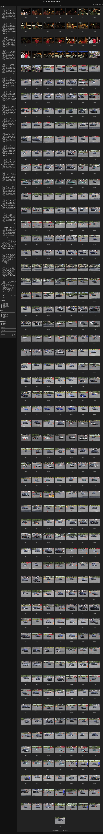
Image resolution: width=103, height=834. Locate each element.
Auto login (3, 333)
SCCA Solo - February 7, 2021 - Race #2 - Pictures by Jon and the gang (8, 127)
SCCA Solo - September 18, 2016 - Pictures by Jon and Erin (9, 274)
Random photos (6, 306)
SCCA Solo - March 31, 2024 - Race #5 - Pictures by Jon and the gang (8, 23)
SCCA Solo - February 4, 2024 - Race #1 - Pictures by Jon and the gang (8, 10)
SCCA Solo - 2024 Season (8, 8)
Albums (2, 6)
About (4, 317)
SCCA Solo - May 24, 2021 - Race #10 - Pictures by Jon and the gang (9, 104)
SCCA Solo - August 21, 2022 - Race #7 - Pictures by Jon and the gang (8, 80)
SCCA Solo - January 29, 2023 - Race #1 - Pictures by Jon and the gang (8, 52)
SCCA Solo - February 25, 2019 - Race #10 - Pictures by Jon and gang (9, 177)
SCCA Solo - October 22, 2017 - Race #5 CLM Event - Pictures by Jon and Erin (9, 227)
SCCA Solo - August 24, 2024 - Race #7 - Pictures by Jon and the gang (8, 29)
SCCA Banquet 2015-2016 (8, 278)
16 (62, 830)
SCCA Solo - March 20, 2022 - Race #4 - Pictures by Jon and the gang (8, 86)
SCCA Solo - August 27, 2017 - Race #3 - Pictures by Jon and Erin (8, 233)
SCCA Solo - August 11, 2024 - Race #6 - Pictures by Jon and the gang (8, 26)
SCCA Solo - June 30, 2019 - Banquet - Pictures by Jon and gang (8, 167)
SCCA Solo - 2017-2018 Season (9, 205)
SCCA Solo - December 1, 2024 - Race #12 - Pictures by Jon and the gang (9, 45)
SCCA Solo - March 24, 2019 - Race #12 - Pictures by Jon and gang (9, 171)
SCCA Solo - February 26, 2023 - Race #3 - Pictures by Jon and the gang (8, 58)
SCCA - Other (5, 284)
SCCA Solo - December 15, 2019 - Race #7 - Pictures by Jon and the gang (9, 145)
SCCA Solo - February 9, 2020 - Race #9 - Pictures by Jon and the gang (8, 140)
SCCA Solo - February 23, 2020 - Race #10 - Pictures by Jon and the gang (8, 137)
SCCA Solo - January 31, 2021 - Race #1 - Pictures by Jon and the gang (8, 130)
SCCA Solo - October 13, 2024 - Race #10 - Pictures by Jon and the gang (8, 37)
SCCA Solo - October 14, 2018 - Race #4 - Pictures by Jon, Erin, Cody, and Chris (9, 197)
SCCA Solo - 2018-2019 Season (9, 164)
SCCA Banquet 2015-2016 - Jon (9, 279)
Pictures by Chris (7, 240)
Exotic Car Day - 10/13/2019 (8, 285)
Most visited (5, 302)
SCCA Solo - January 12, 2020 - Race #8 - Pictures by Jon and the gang (8, 143)
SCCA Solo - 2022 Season (8, 75)
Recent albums (5, 305)
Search (4, 315)
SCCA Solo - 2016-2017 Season (9, 246)
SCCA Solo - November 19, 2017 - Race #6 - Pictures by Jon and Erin (9, 224)
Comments (5, 316)
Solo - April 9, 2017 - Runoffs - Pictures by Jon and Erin (8, 249)
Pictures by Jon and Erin (8, 210)
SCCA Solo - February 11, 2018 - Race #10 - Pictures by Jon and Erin (8, 217)
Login (4, 324)
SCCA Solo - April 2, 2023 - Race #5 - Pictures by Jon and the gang (8, 62)
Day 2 (5, 262)
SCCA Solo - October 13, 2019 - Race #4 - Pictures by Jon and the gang (8, 154)
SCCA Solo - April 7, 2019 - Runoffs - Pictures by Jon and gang (9, 169)
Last (67, 830)
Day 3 (5, 263)
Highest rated (5, 303)
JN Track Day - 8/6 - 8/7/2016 (8, 293)
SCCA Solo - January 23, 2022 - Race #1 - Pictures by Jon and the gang (8, 94)
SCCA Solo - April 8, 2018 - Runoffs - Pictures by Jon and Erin (9, 208)
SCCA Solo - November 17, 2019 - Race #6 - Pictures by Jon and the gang (9, 148)
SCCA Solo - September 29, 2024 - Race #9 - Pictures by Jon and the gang (9, 35)
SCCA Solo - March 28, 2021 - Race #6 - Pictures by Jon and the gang (8, 116)
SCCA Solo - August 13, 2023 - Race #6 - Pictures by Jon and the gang (8, 65)
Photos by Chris (7, 198)
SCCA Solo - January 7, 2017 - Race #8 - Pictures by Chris (8, 223)
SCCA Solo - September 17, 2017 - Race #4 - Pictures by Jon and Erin (9, 230)
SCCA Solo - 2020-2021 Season (9, 96)
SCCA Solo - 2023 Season (8, 50)
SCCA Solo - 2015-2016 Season (9, 277)
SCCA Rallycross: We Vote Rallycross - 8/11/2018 (7, 289)
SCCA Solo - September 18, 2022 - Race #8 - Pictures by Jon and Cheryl (9, 77)
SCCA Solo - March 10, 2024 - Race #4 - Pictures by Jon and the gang (8, 21)
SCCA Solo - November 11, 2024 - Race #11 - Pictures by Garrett (9, 43)
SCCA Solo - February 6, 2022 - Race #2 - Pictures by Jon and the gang (8, 91)
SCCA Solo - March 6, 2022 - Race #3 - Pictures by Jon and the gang (9, 88)
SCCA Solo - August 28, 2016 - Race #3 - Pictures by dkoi (8, 256)
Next (65, 830)
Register (4, 323)
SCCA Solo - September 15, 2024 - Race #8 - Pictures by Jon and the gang (9, 32)
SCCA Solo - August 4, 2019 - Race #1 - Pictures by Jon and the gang (9, 162)
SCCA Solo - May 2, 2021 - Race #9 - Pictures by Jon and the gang (8, 107)
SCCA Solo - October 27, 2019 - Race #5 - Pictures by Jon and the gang (8, 151)
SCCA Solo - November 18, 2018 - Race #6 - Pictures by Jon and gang (9, 191)
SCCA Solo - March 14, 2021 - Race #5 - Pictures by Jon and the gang (8, 118)
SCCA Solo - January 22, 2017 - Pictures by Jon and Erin (9, 264)
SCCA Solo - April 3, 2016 (8, 281)
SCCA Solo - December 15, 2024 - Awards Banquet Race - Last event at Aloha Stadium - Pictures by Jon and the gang (9, 48)
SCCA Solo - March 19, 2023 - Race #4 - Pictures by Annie (8, 60)
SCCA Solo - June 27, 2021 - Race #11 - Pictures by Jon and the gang (9, 101)
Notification (5, 318)
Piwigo (101, 832)
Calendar (4, 307)
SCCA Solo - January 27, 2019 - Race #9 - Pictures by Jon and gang (8, 180)
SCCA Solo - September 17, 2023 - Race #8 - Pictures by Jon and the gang (9, 71)
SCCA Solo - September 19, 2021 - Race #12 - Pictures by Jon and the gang (9, 99)
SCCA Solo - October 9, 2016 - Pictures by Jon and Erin (8, 272)
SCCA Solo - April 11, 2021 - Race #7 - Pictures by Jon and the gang (9, 113)
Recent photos (5, 304)
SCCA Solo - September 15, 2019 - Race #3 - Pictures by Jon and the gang (9, 157)
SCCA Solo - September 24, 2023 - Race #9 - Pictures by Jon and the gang (9, 74)
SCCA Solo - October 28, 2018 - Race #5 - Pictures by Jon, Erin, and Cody (8, 194)
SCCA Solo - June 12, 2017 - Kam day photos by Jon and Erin (9, 245)
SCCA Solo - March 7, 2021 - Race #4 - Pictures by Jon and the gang (9, 121)
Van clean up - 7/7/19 (7, 287)
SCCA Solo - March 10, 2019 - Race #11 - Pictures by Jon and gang (9, 174)
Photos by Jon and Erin (8, 215)
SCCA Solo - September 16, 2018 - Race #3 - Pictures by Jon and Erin (9, 200)
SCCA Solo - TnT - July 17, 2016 (9, 275)
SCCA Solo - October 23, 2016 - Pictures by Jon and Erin (8, 270)
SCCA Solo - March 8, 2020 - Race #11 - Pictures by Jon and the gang (9, 134)
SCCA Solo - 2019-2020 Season (9, 131)
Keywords (4, 314)
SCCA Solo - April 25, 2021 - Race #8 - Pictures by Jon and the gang (9, 110)
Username (3, 327)
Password (3, 330)
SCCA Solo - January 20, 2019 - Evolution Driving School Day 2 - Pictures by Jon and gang (8, 183)
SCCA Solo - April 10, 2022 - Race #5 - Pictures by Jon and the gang (9, 83)
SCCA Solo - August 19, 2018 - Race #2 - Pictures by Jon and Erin (8, 203)
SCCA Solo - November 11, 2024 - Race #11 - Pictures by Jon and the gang (9, 40)
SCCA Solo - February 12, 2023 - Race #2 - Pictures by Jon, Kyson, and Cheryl (9, 55)
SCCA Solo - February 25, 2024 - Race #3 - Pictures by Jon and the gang (8, 16)
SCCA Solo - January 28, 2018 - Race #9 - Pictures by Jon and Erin (8, 220)
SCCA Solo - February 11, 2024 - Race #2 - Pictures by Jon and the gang (8, 13)
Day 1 (5, 261)
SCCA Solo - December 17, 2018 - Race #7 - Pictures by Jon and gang (9, 188)
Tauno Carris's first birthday (8, 295)
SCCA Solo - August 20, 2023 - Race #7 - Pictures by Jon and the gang (8, 68)
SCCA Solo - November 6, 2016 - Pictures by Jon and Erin (9, 268)
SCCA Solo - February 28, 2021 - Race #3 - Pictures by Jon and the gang (8, 124)
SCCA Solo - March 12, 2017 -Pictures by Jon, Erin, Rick (8, 254)
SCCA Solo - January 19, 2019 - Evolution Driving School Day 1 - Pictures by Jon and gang (8, 185)
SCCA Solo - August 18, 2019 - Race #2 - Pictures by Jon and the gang (8, 159)
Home (18, 5)
